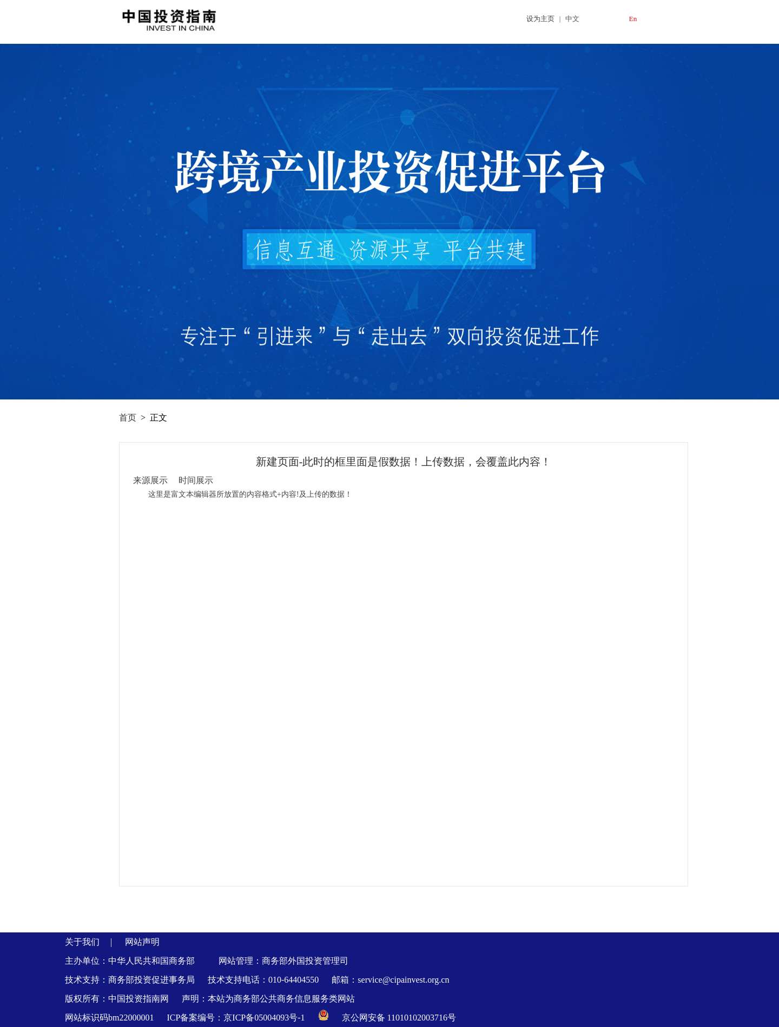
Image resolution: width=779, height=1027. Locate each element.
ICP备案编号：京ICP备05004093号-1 (237, 1017)
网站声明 (142, 941)
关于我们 (82, 941)
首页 (127, 417)
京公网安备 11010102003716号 (399, 1017)
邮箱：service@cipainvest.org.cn (390, 979)
